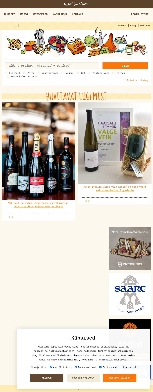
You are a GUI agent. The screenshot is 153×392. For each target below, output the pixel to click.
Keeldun (47, 378)
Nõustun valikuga (83, 378)
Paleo (31, 73)
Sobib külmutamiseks (24, 76)
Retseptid (40, 14)
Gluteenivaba (101, 73)
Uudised (9, 14)
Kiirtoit (14, 73)
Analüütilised (60, 367)
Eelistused (108, 367)
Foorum (122, 25)
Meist (24, 14)
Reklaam (145, 25)
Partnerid (128, 367)
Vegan (69, 73)
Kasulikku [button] (60, 14)
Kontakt (77, 14)
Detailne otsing (137, 80)
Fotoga (121, 73)
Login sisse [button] (140, 14)
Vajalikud (39, 367)
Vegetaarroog (50, 73)
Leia (125, 65)
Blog (133, 25)
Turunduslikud (85, 367)
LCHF (83, 73)
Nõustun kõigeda (119, 378)
